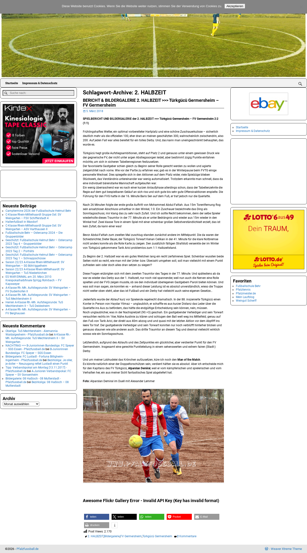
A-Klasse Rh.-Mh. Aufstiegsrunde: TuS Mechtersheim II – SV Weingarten (38, 337)
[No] (301, 7)
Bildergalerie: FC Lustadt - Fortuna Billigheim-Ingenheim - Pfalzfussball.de (34, 357)
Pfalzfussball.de (28, 549)
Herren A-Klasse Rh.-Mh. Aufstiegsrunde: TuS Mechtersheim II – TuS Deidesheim (34, 303)
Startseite (11, 83)
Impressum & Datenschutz (39, 83)
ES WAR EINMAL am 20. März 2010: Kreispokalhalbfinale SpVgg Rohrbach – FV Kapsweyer (34, 279)
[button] (96, 517)
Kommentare (186, 536)
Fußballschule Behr (248, 286)
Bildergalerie (112, 536)
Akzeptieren (234, 6)
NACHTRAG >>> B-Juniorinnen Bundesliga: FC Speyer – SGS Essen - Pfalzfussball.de (40, 346)
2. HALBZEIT (95, 536)
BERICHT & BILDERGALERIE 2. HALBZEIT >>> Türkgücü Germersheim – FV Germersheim (151, 103)
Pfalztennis (243, 289)
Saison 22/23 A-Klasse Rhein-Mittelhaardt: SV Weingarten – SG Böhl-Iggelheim (35, 263)
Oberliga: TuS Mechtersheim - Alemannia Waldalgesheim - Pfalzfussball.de (32, 332)
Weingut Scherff (246, 300)
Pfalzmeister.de (246, 293)
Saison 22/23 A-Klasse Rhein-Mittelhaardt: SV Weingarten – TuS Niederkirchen (35, 270)
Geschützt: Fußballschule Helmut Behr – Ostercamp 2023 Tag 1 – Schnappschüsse (39, 255)
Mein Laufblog (245, 297)
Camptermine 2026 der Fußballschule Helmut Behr (38, 210)
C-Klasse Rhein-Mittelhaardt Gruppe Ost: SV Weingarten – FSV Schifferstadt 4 (33, 215)
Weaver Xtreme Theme (286, 549)
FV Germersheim (131, 536)
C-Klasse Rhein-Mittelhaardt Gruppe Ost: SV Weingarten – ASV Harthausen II (33, 226)
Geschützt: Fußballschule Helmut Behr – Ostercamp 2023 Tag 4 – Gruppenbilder (39, 241)
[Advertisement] (27, 182)
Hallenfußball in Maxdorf (22, 221)
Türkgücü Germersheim (157, 536)
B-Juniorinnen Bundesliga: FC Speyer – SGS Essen (37, 350)
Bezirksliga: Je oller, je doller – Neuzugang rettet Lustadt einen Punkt (39, 361)
